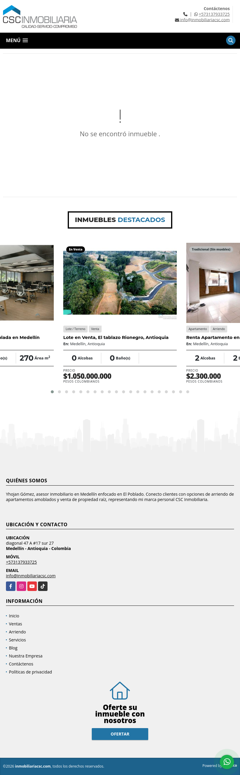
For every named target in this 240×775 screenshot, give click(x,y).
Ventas (15, 624)
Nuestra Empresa (25, 656)
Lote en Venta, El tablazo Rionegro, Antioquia (115, 337)
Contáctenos (21, 664)
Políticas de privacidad (30, 672)
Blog (13, 648)
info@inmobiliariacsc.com (31, 576)
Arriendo (17, 632)
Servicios (17, 640)
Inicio (14, 616)
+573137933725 (214, 14)
